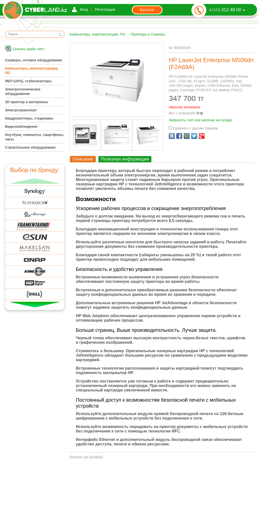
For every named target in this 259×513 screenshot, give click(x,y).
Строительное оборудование (30, 147)
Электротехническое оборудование (23, 91)
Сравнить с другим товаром (193, 128)
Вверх (35, 181)
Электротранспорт (21, 110)
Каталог (147, 10)
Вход (84, 9)
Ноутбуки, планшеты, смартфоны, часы (34, 137)
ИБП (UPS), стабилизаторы (28, 81)
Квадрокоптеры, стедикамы (29, 118)
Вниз (35, 304)
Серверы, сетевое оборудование (33, 60)
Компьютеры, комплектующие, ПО (97, 34)
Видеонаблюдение (21, 126)
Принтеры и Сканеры (148, 34)
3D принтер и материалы (26, 102)
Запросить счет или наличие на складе (200, 120)
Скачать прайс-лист (28, 49)
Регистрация (105, 9)
